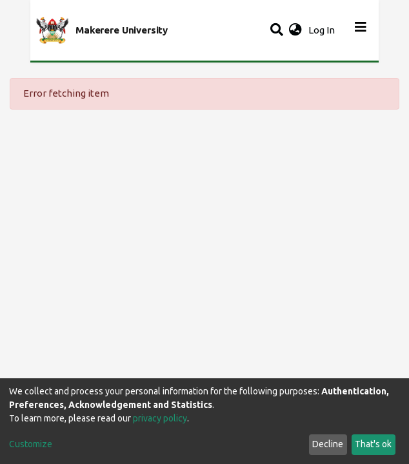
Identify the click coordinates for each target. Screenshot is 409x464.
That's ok (373, 444)
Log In (322, 29)
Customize (30, 444)
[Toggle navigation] (361, 30)
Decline (327, 444)
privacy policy (160, 418)
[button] (295, 30)
